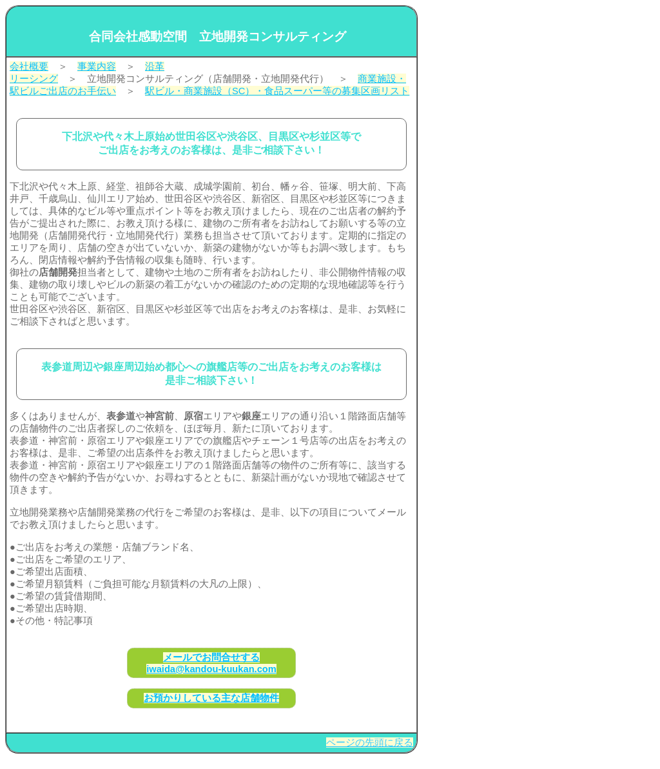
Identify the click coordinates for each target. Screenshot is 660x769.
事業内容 (96, 66)
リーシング (34, 79)
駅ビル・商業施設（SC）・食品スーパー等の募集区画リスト (277, 91)
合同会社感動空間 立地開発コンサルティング (217, 36)
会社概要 (29, 66)
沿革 (154, 66)
